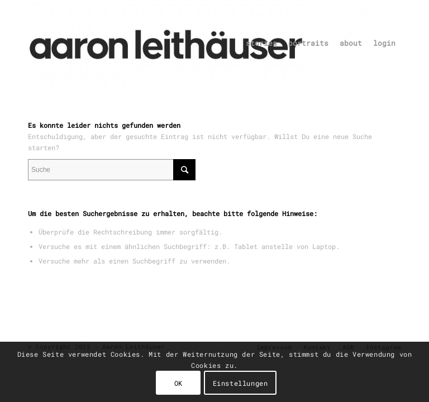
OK (178, 383)
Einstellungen (240, 383)
